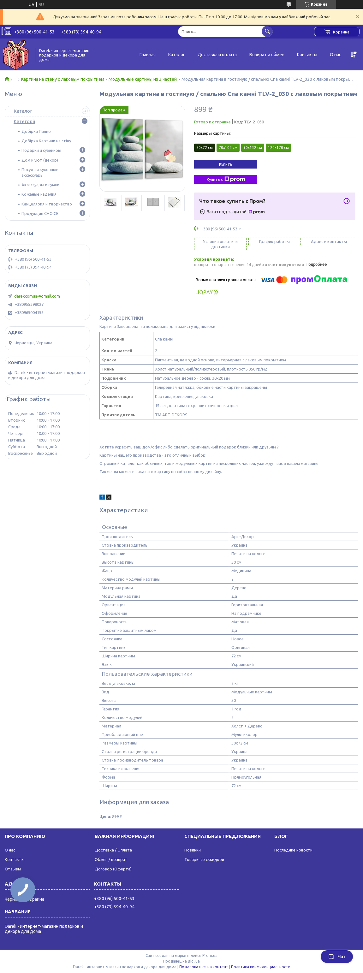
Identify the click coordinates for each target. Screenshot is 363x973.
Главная (148, 54)
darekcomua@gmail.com (37, 296)
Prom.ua (209, 955)
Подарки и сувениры (41, 150)
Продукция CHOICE (39, 213)
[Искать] (267, 31)
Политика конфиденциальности (260, 967)
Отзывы (13, 869)
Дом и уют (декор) (39, 160)
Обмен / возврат (111, 859)
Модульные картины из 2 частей (143, 79)
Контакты (307, 54)
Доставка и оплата (217, 54)
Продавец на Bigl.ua (181, 961)
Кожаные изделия (39, 194)
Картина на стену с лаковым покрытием (62, 79)
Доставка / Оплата (113, 850)
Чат (336, 956)
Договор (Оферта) (113, 869)
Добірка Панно (36, 131)
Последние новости (293, 850)
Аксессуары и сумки (40, 184)
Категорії (24, 121)
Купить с (226, 179)
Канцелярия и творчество (46, 204)
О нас (335, 54)
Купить (225, 164)
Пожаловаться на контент (203, 967)
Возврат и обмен (266, 54)
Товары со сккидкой (204, 859)
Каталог (176, 54)
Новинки (192, 850)
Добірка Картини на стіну (46, 141)
